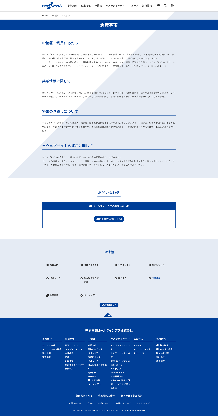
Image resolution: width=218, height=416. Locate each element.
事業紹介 (72, 5)
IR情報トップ (109, 297)
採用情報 (147, 5)
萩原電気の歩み (106, 389)
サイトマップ (143, 397)
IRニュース (93, 354)
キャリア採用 (164, 342)
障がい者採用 (162, 347)
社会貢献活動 (117, 370)
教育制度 (160, 354)
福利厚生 (160, 350)
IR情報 (98, 5)
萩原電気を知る (84, 389)
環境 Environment (120, 354)
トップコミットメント (120, 341)
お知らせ (137, 339)
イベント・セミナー (143, 343)
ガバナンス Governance (117, 364)
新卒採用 (162, 339)
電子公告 (92, 366)
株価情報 (94, 373)
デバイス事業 (48, 339)
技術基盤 (46, 350)
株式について (94, 350)
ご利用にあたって (122, 397)
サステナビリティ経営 (120, 349)
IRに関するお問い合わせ (109, 220)
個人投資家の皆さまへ (97, 360)
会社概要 (69, 347)
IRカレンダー (94, 378)
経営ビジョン (71, 339)
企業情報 (86, 5)
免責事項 (92, 370)
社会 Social (117, 358)
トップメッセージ (73, 343)
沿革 (67, 350)
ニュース (134, 5)
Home (45, 15)
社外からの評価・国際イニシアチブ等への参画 (120, 378)
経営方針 (92, 339)
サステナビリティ (115, 5)
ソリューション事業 (52, 343)
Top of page (106, 308)
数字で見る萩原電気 (132, 389)
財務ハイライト (95, 343)
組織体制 (69, 354)
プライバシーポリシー (97, 397)
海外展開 (46, 347)
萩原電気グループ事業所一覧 (74, 360)
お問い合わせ (75, 397)
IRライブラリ (94, 347)
